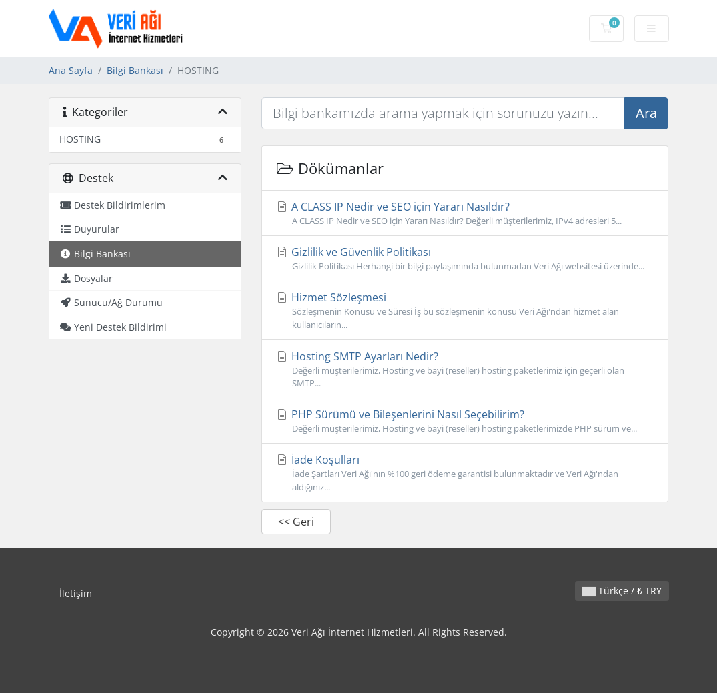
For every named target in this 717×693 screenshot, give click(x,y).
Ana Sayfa (71, 70)
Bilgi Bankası (135, 70)
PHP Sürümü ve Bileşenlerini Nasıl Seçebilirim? (464, 421)
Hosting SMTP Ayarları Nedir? (464, 369)
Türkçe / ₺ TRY (622, 590)
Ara (646, 113)
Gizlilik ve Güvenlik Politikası (464, 259)
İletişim (75, 593)
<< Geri (296, 521)
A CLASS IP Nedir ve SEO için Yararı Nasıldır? (464, 213)
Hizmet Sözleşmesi (464, 310)
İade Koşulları (464, 472)
